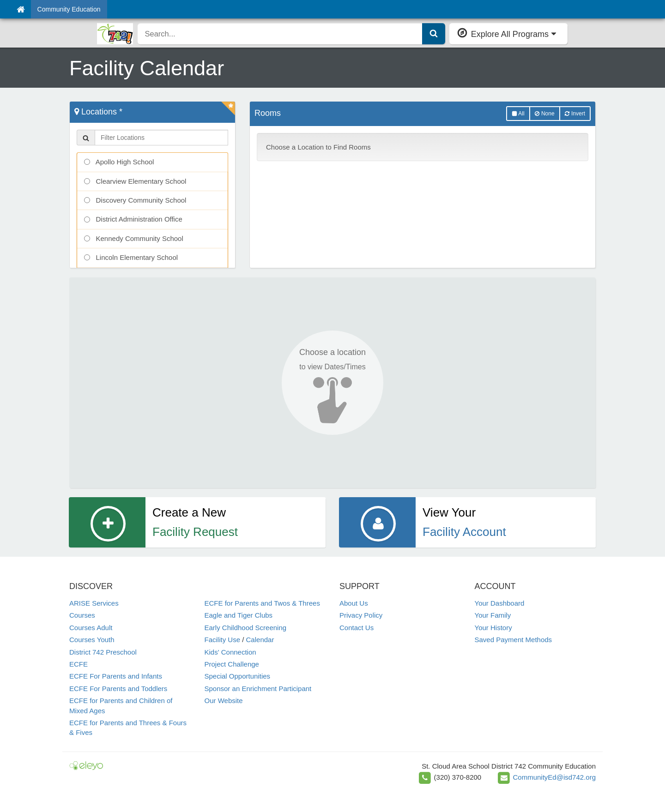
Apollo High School (119, 162)
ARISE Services (94, 603)
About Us (353, 603)
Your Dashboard (500, 603)
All (518, 113)
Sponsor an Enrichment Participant (258, 688)
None (544, 113)
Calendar (260, 640)
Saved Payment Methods (513, 640)
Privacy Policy (360, 615)
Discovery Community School (135, 200)
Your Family (493, 615)
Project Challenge (232, 664)
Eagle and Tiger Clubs (239, 615)
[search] (280, 33)
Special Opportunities (238, 676)
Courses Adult (90, 628)
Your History (493, 628)
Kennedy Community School (133, 238)
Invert (574, 113)
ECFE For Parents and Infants (115, 676)
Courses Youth (92, 640)
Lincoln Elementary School (131, 257)
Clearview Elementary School (135, 181)
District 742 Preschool (103, 652)
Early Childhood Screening (246, 628)
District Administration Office (133, 219)
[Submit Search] (433, 33)
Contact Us (356, 628)
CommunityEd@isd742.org (554, 777)
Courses (82, 615)
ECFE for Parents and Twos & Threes (262, 603)
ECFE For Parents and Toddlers (118, 688)
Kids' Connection (230, 652)
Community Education (69, 9)
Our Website (224, 700)
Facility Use (223, 640)
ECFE (78, 664)
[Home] (20, 9)
